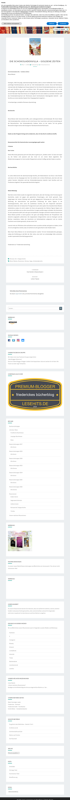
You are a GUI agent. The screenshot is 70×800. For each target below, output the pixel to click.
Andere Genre (14, 497)
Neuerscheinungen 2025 (15, 480)
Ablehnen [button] (51, 23)
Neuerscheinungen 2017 (15, 444)
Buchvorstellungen (14, 426)
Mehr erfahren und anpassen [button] (11, 23)
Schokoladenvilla (37, 261)
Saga (31, 261)
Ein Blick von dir (13, 728)
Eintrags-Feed (13, 770)
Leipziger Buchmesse (16, 436)
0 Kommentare (45, 64)
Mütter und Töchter (14, 735)
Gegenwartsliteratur (16, 500)
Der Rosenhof (13, 738)
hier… (46, 687)
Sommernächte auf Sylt (15, 731)
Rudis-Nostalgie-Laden (14, 702)
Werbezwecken (24, 11)
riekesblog (34, 64)
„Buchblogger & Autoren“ (15, 359)
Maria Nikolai (13, 261)
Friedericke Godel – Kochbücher (16, 706)
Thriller (13, 511)
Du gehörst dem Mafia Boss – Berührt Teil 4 (21, 724)
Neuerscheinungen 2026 (15, 487)
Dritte (35, 8)
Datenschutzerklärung (13, 791)
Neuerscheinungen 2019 (15, 451)
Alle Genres (14, 468)
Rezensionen (12, 494)
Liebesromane (14, 504)
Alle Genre (13, 447)
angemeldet (18, 293)
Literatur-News (13, 430)
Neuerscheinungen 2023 (15, 465)
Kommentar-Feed (14, 773)
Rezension (21, 261)
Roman (27, 261)
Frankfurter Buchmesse (17, 433)
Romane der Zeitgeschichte (18, 259)
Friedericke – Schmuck (14, 704)
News (12, 440)
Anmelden (12, 766)
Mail (16, 568)
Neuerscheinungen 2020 (15, 458)
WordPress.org (13, 777)
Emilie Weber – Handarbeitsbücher (17, 709)
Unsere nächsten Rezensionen (17, 515)
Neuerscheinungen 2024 (15, 472)
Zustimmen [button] (63, 23)
